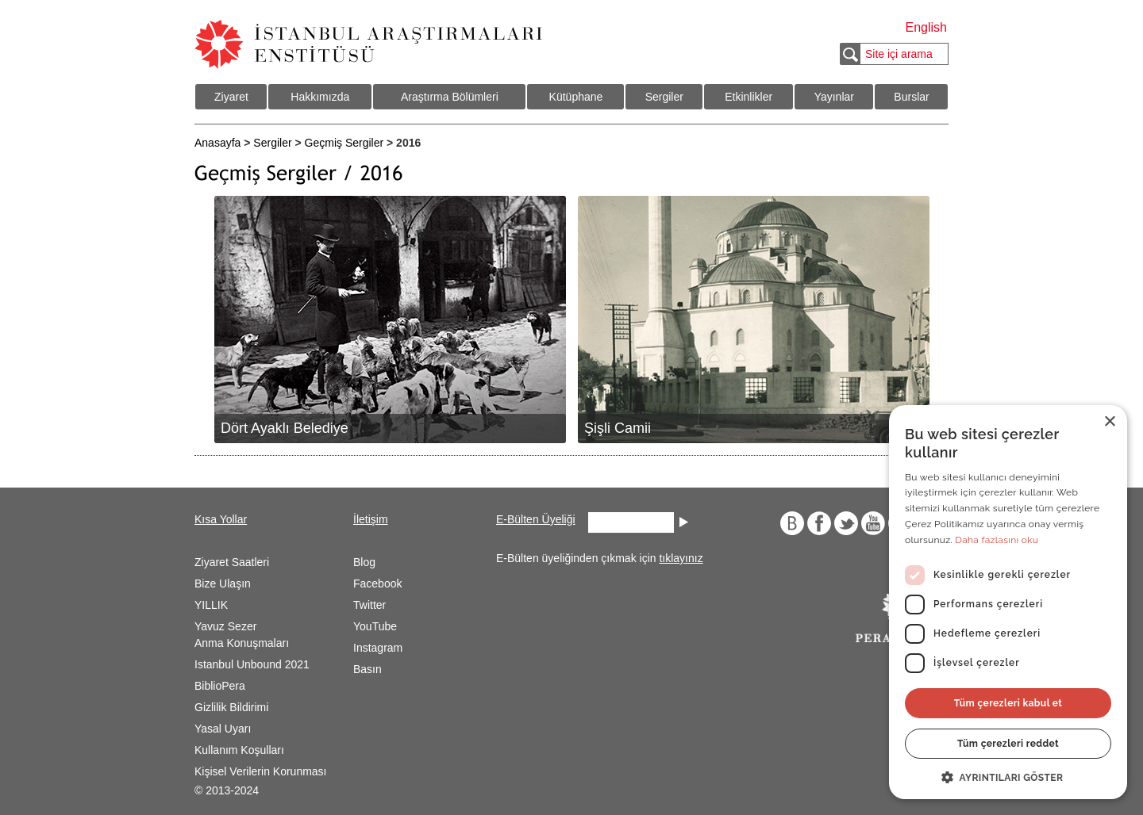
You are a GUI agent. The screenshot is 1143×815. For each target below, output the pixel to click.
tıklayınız (680, 558)
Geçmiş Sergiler (344, 142)
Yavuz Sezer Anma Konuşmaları (241, 634)
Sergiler (664, 96)
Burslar (911, 96)
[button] (1008, 776)
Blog (364, 562)
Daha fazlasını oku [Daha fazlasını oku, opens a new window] (996, 539)
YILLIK (211, 605)
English (926, 27)
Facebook (377, 583)
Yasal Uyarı (222, 728)
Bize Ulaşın (222, 583)
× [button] (1109, 422)
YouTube (375, 626)
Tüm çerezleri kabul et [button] (1008, 703)
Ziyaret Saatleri (231, 562)
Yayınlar (834, 96)
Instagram (377, 647)
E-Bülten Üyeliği (535, 519)
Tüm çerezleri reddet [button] (1008, 743)
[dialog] (1008, 602)
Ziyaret (231, 96)
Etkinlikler (748, 96)
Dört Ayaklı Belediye (284, 428)
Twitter (369, 605)
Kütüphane (576, 96)
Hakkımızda (320, 96)
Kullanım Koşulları (239, 750)
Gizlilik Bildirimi (231, 707)
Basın (367, 669)
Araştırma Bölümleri (449, 96)
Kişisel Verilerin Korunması (260, 771)
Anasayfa (217, 142)
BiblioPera (219, 685)
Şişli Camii (617, 428)
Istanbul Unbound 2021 (252, 664)
